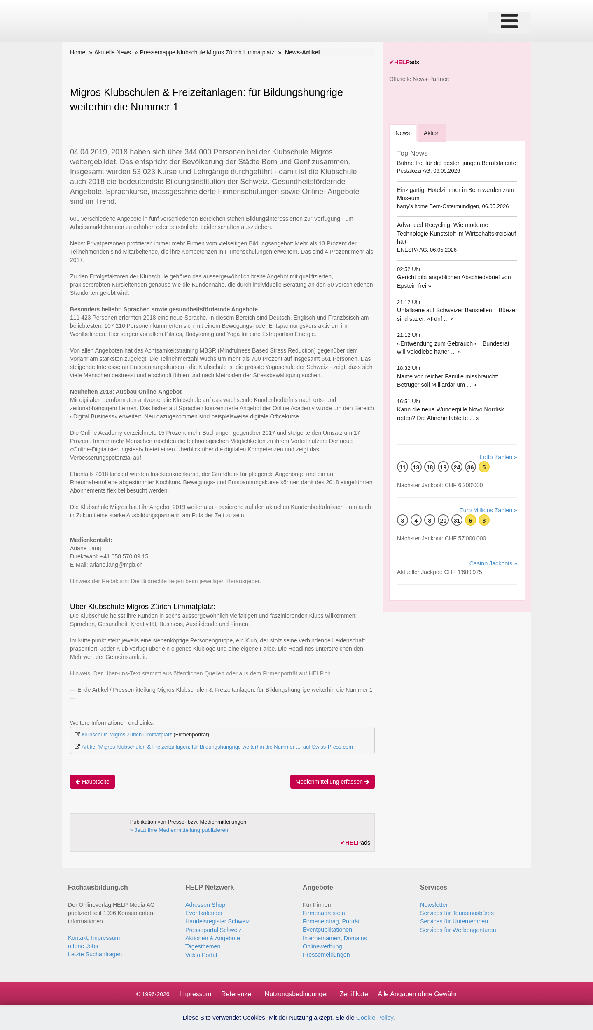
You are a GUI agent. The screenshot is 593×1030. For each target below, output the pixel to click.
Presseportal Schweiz (213, 929)
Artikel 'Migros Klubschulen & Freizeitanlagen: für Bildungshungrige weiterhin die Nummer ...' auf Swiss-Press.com (217, 747)
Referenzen (237, 992)
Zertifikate (354, 992)
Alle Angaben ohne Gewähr (418, 992)
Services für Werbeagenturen (457, 929)
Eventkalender (203, 912)
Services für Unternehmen (453, 921)
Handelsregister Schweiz (217, 921)
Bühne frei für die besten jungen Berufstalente (455, 162)
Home (77, 52)
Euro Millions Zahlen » (488, 510)
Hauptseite (92, 781)
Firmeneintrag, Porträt (331, 921)
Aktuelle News (112, 52)
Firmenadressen (323, 912)
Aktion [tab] (433, 132)
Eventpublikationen (327, 929)
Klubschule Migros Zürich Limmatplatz (127, 734)
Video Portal (201, 954)
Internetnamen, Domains (334, 937)
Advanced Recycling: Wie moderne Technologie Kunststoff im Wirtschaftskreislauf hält (455, 233)
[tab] (403, 132)
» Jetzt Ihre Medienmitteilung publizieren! (178, 830)
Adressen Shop (205, 904)
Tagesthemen (202, 945)
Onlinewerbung (322, 945)
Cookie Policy (374, 1017)
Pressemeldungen (326, 954)
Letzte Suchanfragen (94, 954)
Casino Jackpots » (493, 563)
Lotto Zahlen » (498, 456)
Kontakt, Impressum (93, 937)
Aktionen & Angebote (212, 937)
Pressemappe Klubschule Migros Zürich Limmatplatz (207, 52)
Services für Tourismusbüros (456, 912)
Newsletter (433, 904)
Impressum (193, 992)
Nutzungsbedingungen (297, 992)
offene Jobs (83, 945)
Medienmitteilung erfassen (332, 781)
